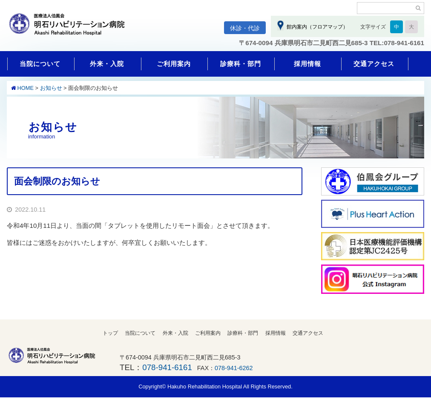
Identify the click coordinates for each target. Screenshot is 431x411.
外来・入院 (107, 63)
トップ (110, 333)
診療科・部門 (240, 63)
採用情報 (307, 63)
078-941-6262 (234, 368)
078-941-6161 (167, 367)
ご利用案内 (174, 63)
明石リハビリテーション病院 (71, 28)
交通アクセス (373, 63)
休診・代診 (245, 28)
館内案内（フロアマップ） (316, 27)
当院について (40, 63)
